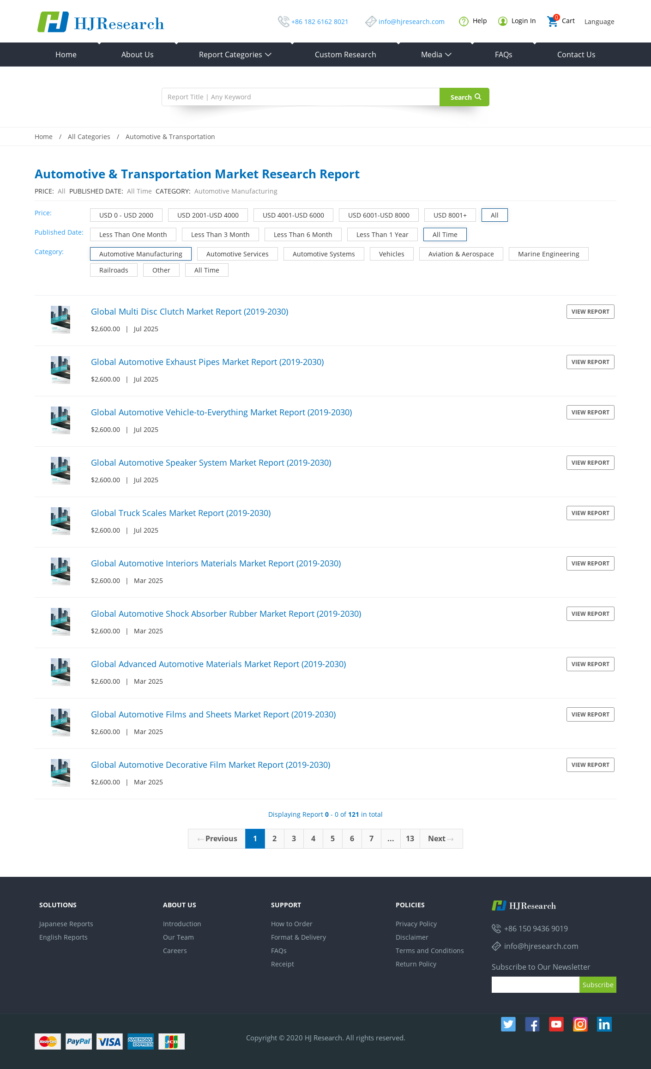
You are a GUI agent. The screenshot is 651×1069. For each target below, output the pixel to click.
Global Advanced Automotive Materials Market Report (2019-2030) (218, 663)
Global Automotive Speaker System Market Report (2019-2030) (211, 462)
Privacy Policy (416, 923)
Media (436, 54)
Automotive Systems (319, 253)
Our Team (178, 937)
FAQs (503, 54)
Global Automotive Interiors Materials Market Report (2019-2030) (216, 563)
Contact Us (576, 54)
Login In (517, 21)
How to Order (292, 923)
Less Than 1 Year (378, 233)
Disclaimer (412, 937)
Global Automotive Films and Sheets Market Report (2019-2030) (213, 714)
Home (66, 54)
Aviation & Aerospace (457, 253)
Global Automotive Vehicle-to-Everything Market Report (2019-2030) (221, 412)
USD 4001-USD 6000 (289, 214)
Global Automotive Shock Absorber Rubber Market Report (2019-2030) (226, 613)
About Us (137, 54)
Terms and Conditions (430, 950)
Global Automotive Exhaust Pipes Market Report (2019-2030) (207, 361)
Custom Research (345, 54)
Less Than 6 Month (298, 233)
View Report (590, 312)
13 (410, 838)
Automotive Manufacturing (136, 253)
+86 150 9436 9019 (536, 928)
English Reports (63, 937)
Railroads (109, 269)
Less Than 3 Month (216, 233)
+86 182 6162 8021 (320, 21)
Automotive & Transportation (170, 136)
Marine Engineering (544, 253)
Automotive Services (233, 253)
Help (473, 21)
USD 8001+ (446, 214)
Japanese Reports (66, 923)
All (490, 214)
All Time (441, 233)
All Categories (89, 136)
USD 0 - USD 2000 (121, 214)
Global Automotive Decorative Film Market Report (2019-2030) (210, 764)
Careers (175, 950)
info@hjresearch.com (412, 21)
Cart (561, 21)
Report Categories (235, 54)
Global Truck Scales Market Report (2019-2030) (181, 512)
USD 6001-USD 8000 (374, 214)
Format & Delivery (298, 937)
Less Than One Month (128, 233)
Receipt (282, 964)
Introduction (182, 923)
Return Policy (416, 964)
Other (157, 269)
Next (440, 838)
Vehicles (387, 253)
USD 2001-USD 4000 (204, 214)
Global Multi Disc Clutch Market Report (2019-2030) (189, 311)
